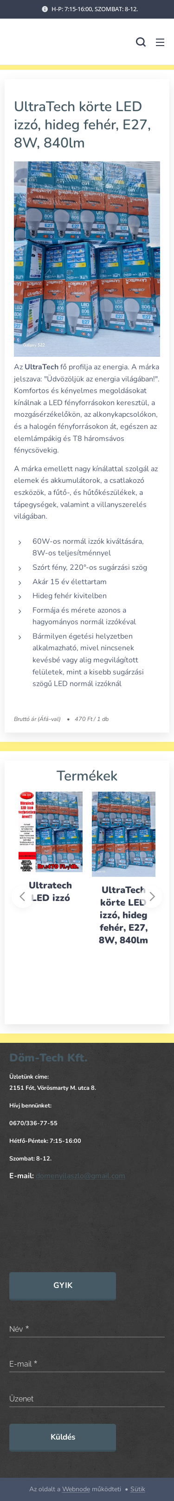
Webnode (76, 1489)
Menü (160, 42)
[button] (140, 41)
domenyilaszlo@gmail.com (80, 1176)
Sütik (137, 1489)
